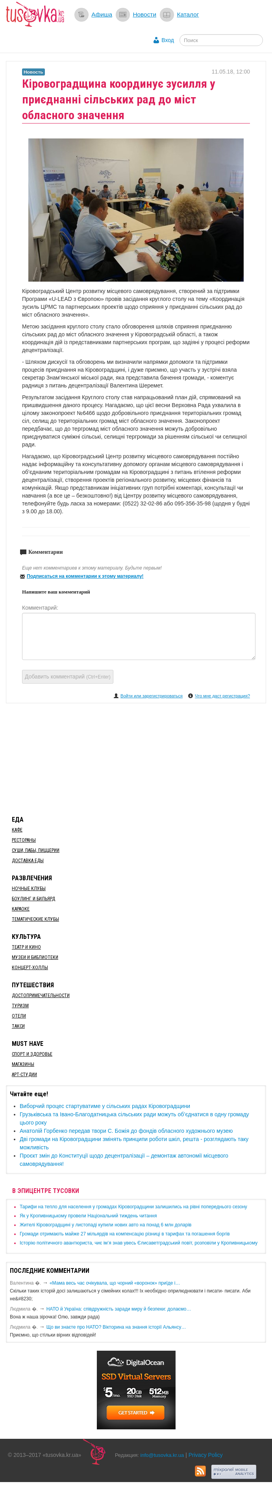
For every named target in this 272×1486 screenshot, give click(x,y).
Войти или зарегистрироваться (151, 695)
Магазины (23, 1064)
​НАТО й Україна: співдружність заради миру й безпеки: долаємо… (118, 1309)
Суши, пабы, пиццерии (35, 850)
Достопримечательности (41, 995)
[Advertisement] (136, 758)
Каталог (188, 14)
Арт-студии (24, 1074)
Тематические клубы (35, 919)
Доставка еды (28, 860)
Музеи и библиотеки (35, 957)
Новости (144, 14)
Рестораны (24, 840)
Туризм (20, 1005)
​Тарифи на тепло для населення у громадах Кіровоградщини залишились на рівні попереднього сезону (133, 1206)
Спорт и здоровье (32, 1054)
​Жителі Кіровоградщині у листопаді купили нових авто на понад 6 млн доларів (105, 1225)
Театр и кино (26, 947)
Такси (18, 1026)
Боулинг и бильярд (33, 899)
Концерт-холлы (30, 967)
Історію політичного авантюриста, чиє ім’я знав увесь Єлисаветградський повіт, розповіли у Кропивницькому (138, 1243)
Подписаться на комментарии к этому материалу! (85, 576)
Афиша (101, 14)
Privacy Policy (206, 1455)
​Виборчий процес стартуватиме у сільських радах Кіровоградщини (105, 1106)
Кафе (17, 830)
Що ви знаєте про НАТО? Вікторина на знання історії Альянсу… (116, 1327)
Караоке (21, 909)
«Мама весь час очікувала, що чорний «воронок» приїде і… (115, 1283)
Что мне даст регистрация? (222, 695)
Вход (167, 40)
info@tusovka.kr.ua (162, 1455)
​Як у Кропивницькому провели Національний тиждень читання (88, 1216)
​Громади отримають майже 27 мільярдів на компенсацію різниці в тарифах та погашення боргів (125, 1234)
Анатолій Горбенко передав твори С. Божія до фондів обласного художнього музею (126, 1131)
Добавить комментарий (68, 676)
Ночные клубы (29, 888)
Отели (19, 1016)
